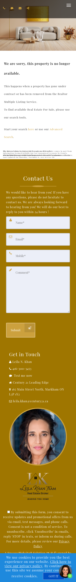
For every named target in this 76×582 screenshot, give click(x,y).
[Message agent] (38, 375)
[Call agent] (4, 8)
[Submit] (20, 330)
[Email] (38, 239)
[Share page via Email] (28, 8)
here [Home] (31, 129)
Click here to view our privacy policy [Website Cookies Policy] (37, 563)
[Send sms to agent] (13, 8)
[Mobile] (38, 256)
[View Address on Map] (38, 392)
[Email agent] (21, 8)
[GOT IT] (53, 576)
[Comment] (38, 289)
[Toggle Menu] (68, 5)
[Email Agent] (38, 401)
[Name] (38, 222)
